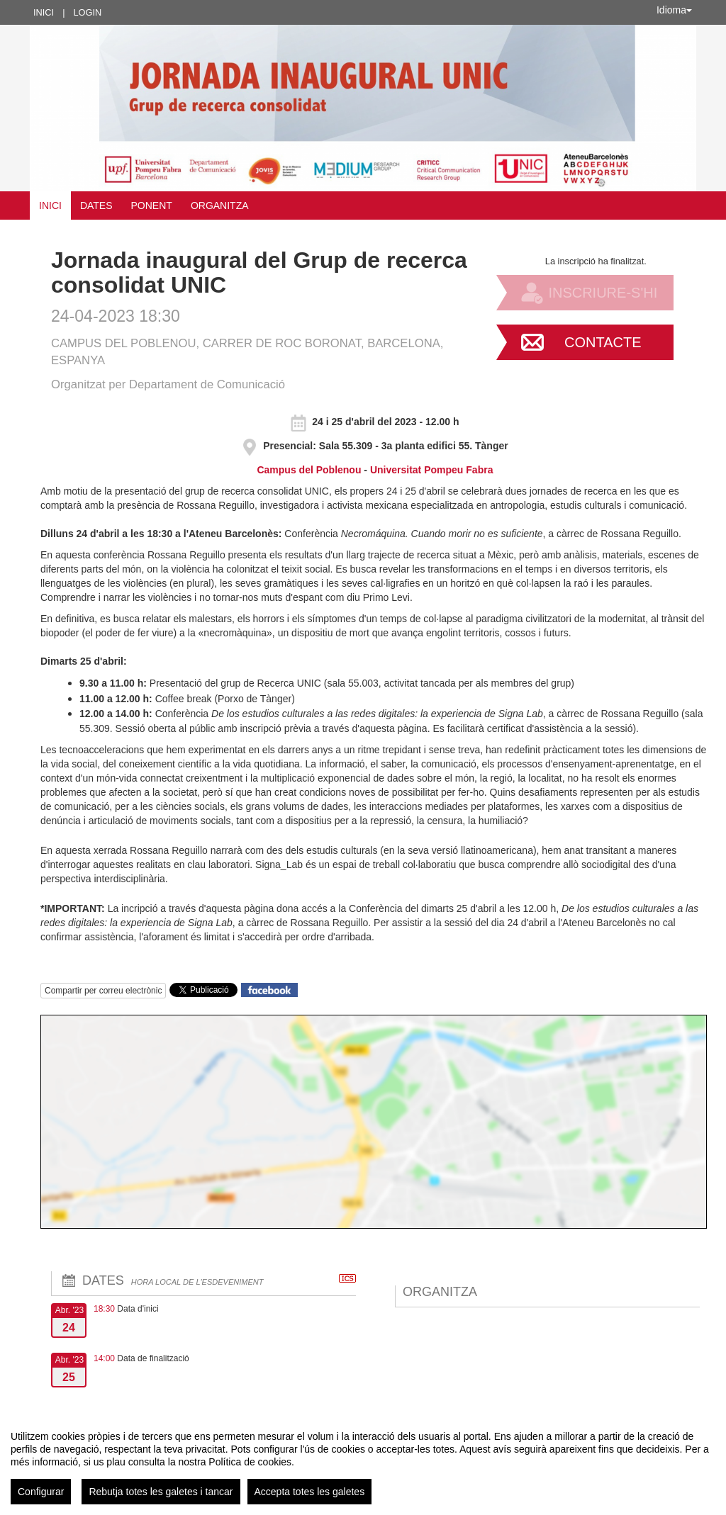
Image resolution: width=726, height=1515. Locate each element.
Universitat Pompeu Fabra (431, 469)
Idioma (674, 10)
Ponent (151, 205)
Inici (43, 12)
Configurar (41, 1491)
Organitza (220, 205)
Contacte (603, 342)
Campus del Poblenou (310, 469)
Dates (96, 205)
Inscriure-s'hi (602, 292)
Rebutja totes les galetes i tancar (161, 1491)
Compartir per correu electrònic (103, 991)
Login (87, 12)
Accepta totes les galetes (310, 1491)
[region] (363, 1462)
